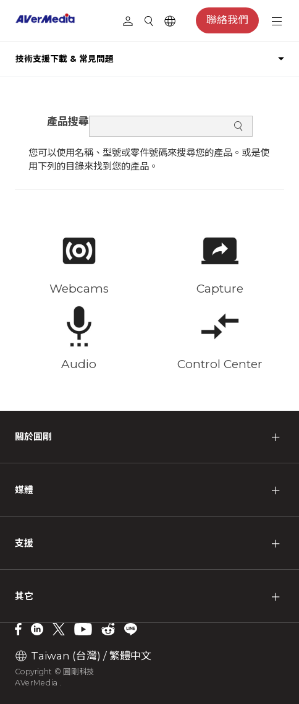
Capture (219, 288)
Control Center (220, 364)
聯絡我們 (227, 20)
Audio (78, 364)
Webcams (79, 288)
